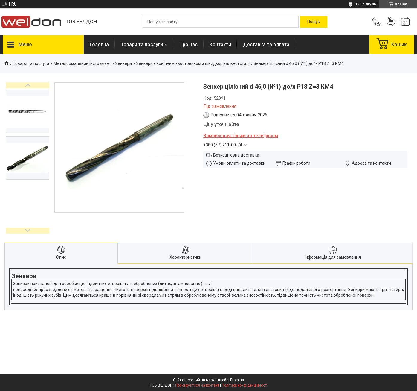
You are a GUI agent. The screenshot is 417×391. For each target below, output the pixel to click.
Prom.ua (237, 380)
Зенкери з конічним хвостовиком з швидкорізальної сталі (193, 63)
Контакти (220, 44)
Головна (99, 44)
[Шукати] (313, 22)
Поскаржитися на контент (197, 385)
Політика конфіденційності (245, 385)
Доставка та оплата (266, 44)
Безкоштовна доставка (236, 155)
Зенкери (123, 63)
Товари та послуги (142, 44)
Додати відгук (391, 22)
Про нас (188, 44)
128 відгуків (365, 4)
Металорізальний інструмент (82, 63)
